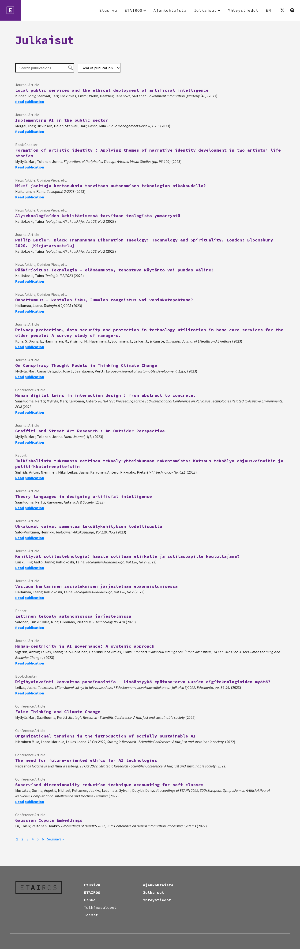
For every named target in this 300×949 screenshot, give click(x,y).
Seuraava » (55, 839)
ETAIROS (133, 10)
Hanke (90, 900)
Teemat (91, 914)
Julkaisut (205, 10)
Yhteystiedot (243, 10)
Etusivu (108, 10)
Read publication (29, 101)
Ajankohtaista (170, 10)
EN (268, 10)
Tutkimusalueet (100, 907)
